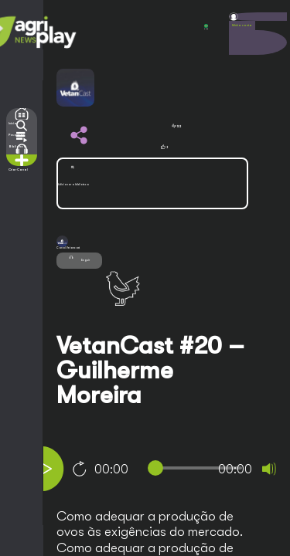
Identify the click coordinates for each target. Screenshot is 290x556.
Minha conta (242, 25)
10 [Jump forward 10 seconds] (79, 468)
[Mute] (269, 468)
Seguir (79, 258)
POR (206, 26)
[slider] (198, 468)
